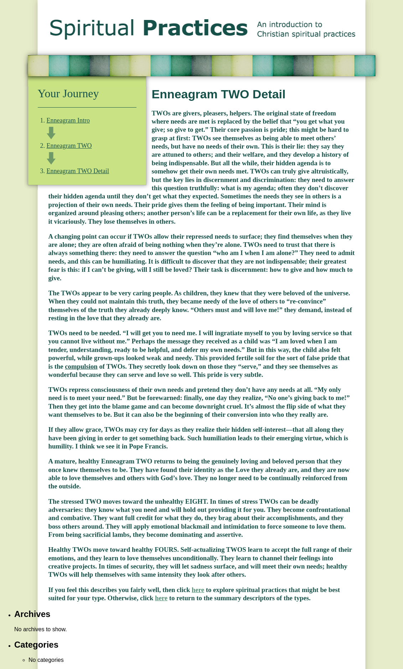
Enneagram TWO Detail (78, 171)
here (198, 589)
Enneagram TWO (69, 145)
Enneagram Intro (68, 120)
